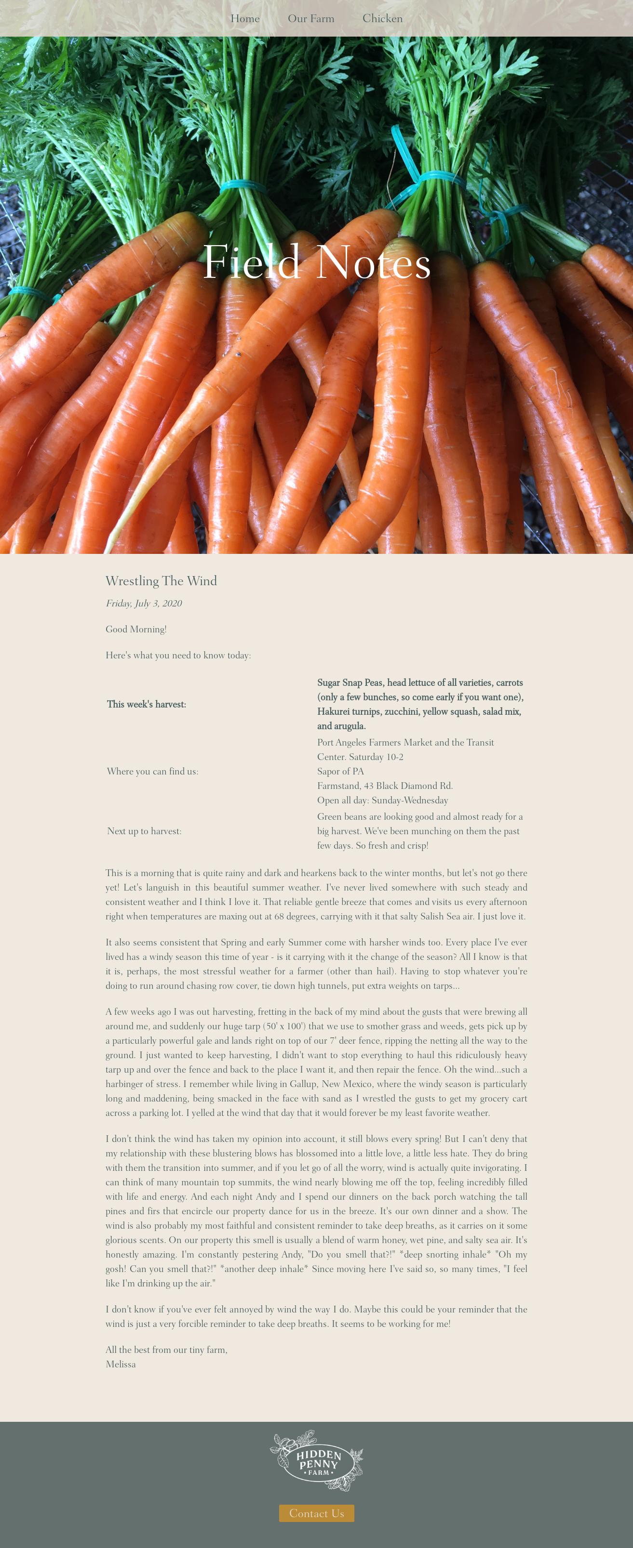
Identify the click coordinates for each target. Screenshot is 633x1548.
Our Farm (311, 18)
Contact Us (316, 1513)
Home (245, 18)
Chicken (383, 18)
